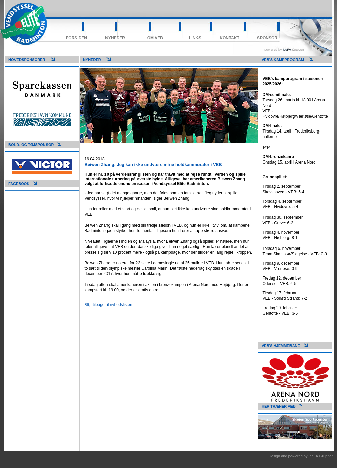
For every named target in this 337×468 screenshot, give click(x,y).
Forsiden (76, 38)
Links (195, 38)
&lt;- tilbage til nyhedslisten (108, 304)
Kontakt (229, 38)
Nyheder (115, 38)
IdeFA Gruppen (321, 456)
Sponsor (267, 38)
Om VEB (155, 38)
